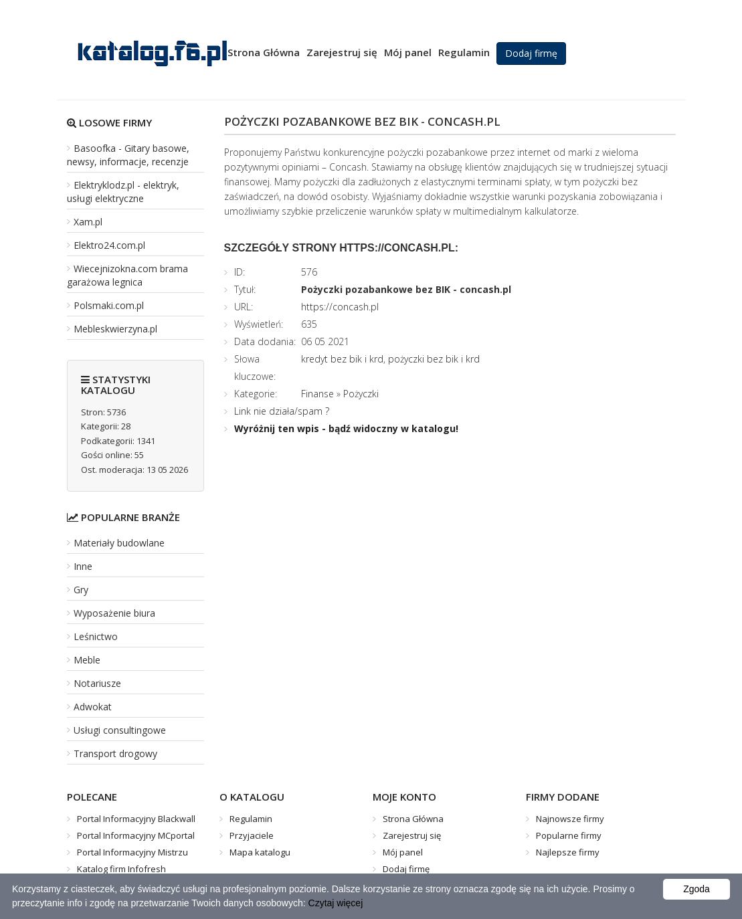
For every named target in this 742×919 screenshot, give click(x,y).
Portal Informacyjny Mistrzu (132, 852)
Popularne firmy (568, 835)
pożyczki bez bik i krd (434, 358)
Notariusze (97, 683)
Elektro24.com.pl (109, 245)
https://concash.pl (340, 306)
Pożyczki (361, 393)
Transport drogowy (115, 753)
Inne (83, 566)
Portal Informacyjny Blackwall (136, 819)
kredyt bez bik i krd (342, 358)
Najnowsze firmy (570, 819)
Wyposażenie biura (114, 613)
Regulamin (464, 52)
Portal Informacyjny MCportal (136, 835)
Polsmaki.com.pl (109, 305)
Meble (87, 659)
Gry (81, 589)
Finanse (317, 393)
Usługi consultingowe (120, 730)
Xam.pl (88, 221)
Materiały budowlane (119, 542)
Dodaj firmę (531, 53)
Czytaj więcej (335, 903)
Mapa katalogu (259, 852)
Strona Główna (263, 52)
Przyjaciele (251, 835)
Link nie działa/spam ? (281, 411)
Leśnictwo (96, 636)
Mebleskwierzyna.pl (115, 328)
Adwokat (93, 706)
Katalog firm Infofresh (121, 869)
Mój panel (408, 52)
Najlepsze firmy (567, 852)
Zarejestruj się (341, 52)
